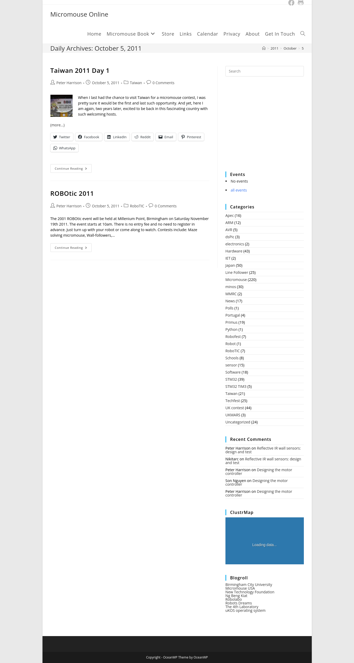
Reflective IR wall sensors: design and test (263, 450)
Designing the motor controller (258, 471)
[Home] (264, 48)
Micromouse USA (240, 588)
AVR (228, 229)
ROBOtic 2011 (72, 193)
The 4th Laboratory (241, 606)
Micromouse (236, 279)
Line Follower (236, 272)
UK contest (234, 407)
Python (231, 329)
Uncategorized (237, 421)
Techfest (232, 400)
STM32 (231, 379)
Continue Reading (73, 169)
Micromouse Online (79, 14)
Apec (229, 215)
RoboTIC (137, 205)
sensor (231, 365)
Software (233, 372)
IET (227, 258)
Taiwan (136, 82)
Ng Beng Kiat (236, 595)
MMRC (231, 293)
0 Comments (163, 82)
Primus (231, 322)
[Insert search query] (264, 71)
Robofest (233, 336)
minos (230, 286)
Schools (232, 357)
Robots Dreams (238, 602)
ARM (229, 222)
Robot (230, 343)
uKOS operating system (245, 610)
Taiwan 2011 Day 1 (80, 70)
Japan (230, 265)
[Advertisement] (265, 127)
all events (239, 190)
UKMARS (232, 414)
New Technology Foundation (250, 591)
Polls (229, 308)
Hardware (234, 251)
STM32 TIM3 (236, 386)
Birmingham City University (248, 584)
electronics (234, 243)
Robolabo (233, 599)
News (230, 300)
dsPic (229, 236)
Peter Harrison (69, 82)
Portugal (232, 315)
